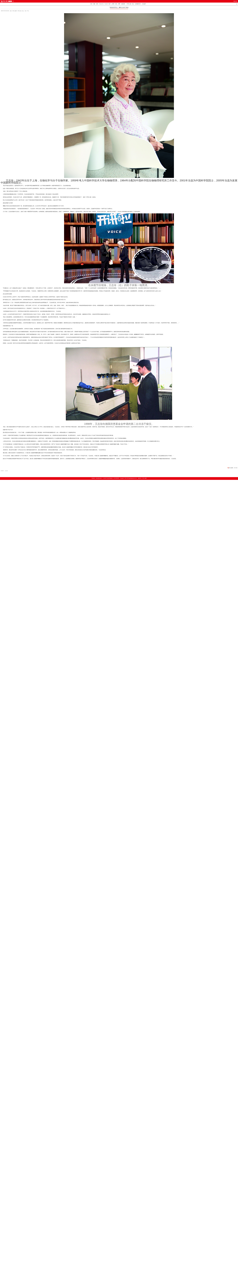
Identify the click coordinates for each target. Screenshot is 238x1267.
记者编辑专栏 (138, 3)
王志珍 (6, 470)
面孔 (116, 3)
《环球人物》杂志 (130, 3)
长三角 (106, 3)
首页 (91, 3)
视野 (119, 3)
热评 (110, 3)
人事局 (112, 3)
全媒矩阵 (123, 3)
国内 (97, 3)
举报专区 (235, 1)
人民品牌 (144, 3)
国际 (94, 3)
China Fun (101, 3)
